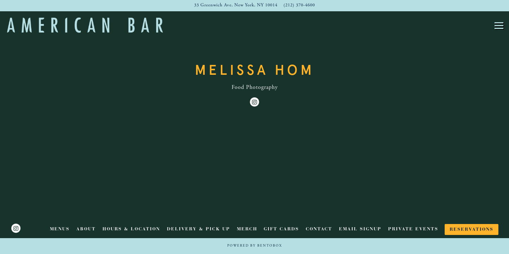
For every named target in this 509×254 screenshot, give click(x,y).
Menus (60, 229)
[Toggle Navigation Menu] (499, 26)
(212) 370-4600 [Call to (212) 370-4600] (299, 5)
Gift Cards (281, 229)
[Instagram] (254, 102)
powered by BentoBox (254, 246)
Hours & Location (131, 229)
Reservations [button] (471, 230)
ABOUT (86, 229)
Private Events (413, 229)
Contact (319, 229)
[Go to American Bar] (235, 5)
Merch (247, 229)
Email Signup (360, 229)
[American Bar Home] (84, 25)
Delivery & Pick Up (198, 229)
